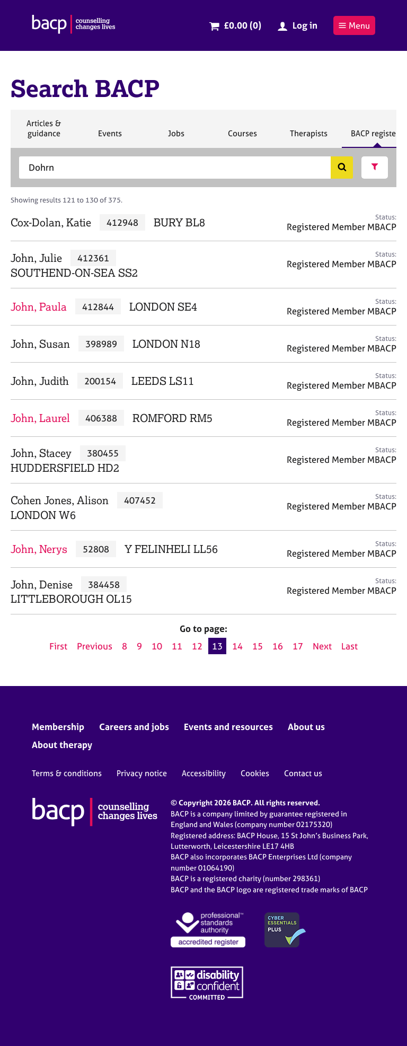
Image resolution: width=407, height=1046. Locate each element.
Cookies (255, 773)
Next (322, 646)
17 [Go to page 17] (298, 646)
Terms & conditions (67, 773)
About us (306, 726)
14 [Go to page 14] (237, 646)
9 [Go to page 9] (139, 646)
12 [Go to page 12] (197, 646)
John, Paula (39, 306)
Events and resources (228, 726)
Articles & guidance (43, 133)
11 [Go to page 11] (177, 646)
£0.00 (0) (242, 25)
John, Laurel (40, 418)
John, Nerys (39, 549)
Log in (305, 25)
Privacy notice (142, 773)
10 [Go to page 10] (157, 646)
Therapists (308, 138)
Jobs (175, 138)
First (58, 646)
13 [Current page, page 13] (217, 646)
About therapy (62, 744)
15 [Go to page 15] (257, 646)
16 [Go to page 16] (277, 646)
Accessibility (204, 773)
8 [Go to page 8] (124, 646)
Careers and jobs (134, 726)
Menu (354, 25)
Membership (58, 726)
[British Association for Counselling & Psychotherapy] (74, 25)
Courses (242, 138)
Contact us (303, 773)
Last (349, 646)
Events (110, 138)
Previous (94, 646)
